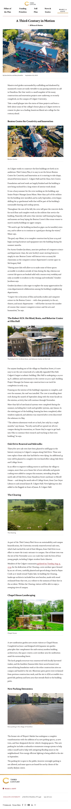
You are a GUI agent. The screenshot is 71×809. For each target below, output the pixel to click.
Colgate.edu (7, 805)
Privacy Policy (16, 805)
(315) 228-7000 (48, 797)
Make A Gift (63, 10)
